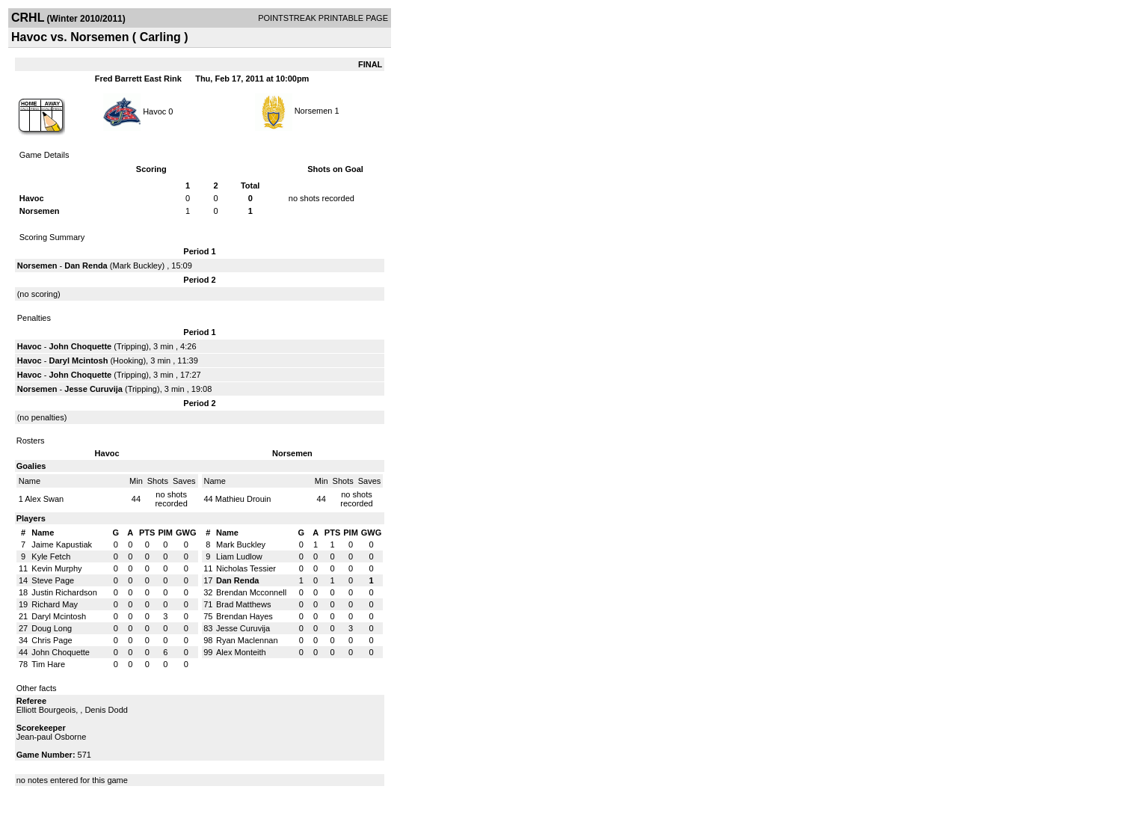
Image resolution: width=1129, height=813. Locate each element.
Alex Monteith (241, 652)
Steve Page (52, 580)
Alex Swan (44, 498)
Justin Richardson (63, 592)
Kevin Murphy (56, 568)
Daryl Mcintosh (78, 360)
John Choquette (80, 346)
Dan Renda (85, 265)
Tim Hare (48, 664)
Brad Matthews (243, 604)
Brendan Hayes (244, 616)
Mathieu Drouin (243, 498)
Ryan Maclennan (247, 640)
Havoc (154, 110)
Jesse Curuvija (93, 388)
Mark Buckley (136, 265)
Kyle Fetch (50, 556)
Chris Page (51, 640)
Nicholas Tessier (246, 568)
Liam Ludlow (239, 556)
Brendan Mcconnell (251, 592)
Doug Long (51, 628)
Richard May (54, 604)
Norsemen (314, 110)
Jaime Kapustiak (61, 544)
